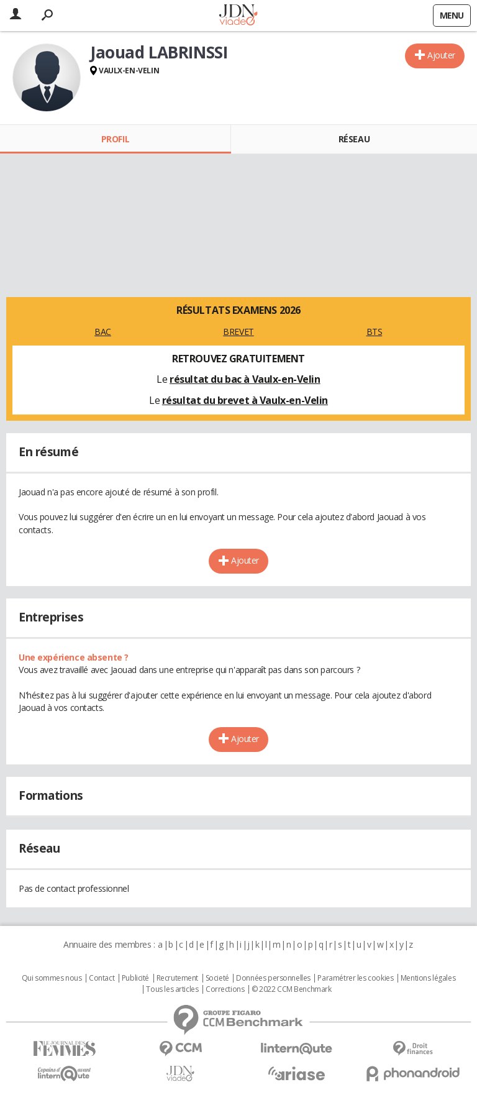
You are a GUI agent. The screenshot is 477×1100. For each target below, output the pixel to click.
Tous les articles (172, 989)
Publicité (135, 978)
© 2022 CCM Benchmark (292, 989)
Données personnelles (273, 978)
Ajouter (441, 55)
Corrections (225, 989)
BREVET (238, 331)
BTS (374, 331)
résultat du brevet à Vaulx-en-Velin (245, 400)
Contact (101, 978)
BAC (102, 331)
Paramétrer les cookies (355, 978)
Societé (217, 978)
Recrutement (177, 978)
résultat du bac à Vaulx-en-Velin (245, 379)
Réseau (354, 139)
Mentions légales (428, 978)
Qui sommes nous (52, 978)
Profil (115, 139)
